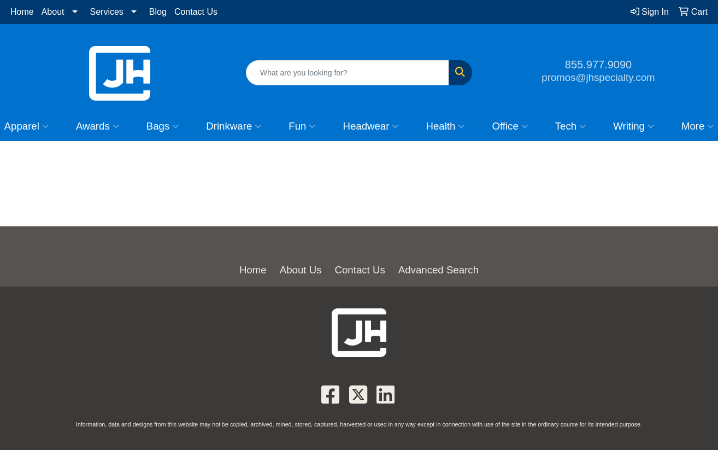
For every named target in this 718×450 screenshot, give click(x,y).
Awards (97, 126)
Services (106, 11)
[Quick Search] (347, 72)
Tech (570, 126)
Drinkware (233, 126)
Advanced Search (438, 270)
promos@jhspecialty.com (598, 77)
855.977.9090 (598, 65)
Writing (633, 126)
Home (22, 11)
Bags (162, 126)
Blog (158, 11)
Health (445, 126)
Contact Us (195, 11)
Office (509, 126)
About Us (301, 270)
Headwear (370, 126)
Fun (302, 126)
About (53, 11)
